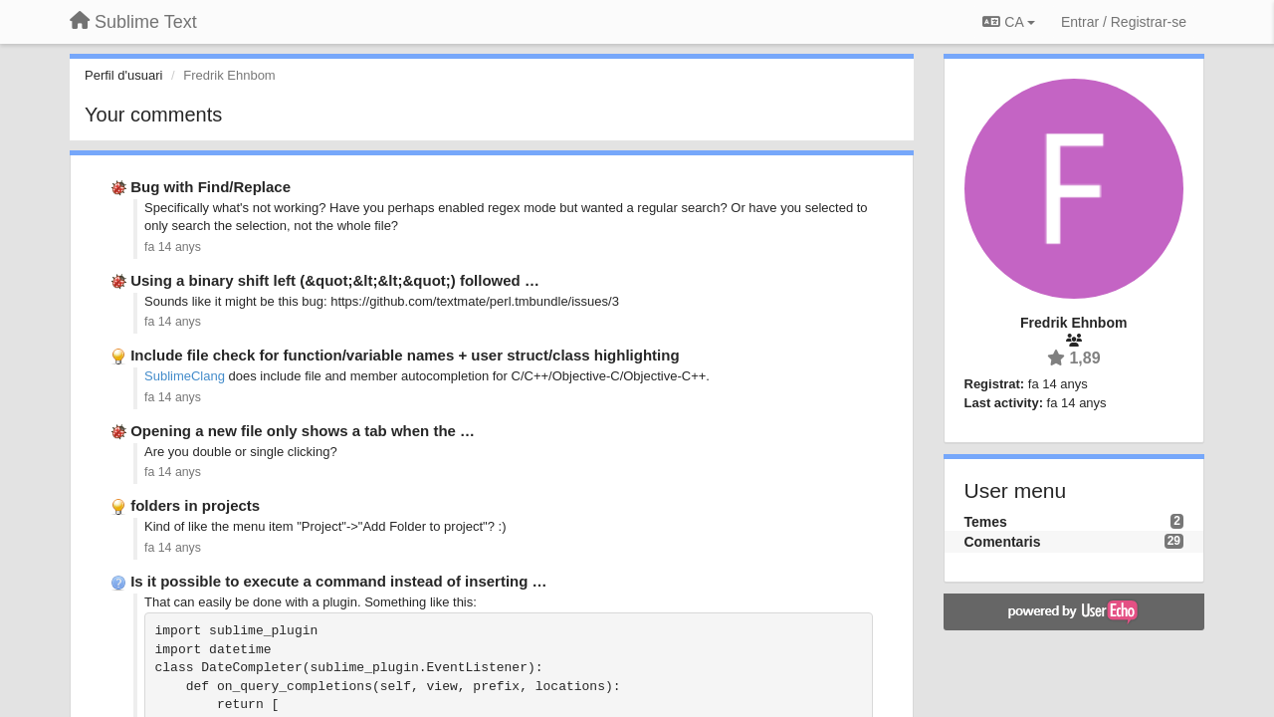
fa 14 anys (172, 247)
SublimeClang (184, 375)
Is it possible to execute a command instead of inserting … (338, 581)
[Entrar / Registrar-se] (1123, 22)
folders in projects (195, 505)
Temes (985, 522)
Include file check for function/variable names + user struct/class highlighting (404, 355)
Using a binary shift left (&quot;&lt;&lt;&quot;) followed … (334, 280)
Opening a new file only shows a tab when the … (302, 430)
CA (1008, 22)
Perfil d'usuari (123, 75)
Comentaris (1002, 542)
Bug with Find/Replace (210, 186)
